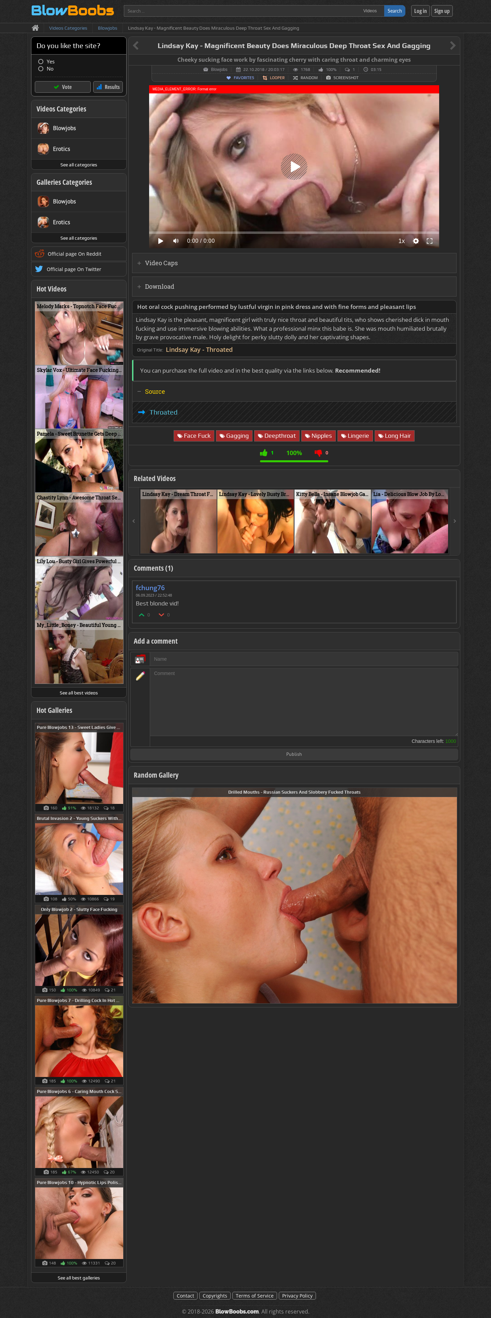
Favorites (244, 77)
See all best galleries (79, 1277)
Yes (51, 61)
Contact (185, 1295)
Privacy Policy (297, 1295)
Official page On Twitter (74, 269)
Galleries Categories (64, 182)
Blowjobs (219, 69)
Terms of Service (255, 1295)
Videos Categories (61, 109)
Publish (294, 755)
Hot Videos (52, 289)
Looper (277, 77)
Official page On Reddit (74, 254)
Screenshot (346, 77)
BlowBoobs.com (237, 1311)
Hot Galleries (54, 710)
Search (395, 11)
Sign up (442, 11)
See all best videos (79, 692)
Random (309, 77)
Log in (420, 11)
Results (112, 87)
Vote (67, 87)
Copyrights (215, 1295)
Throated (163, 412)
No (50, 68)
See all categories (78, 164)
